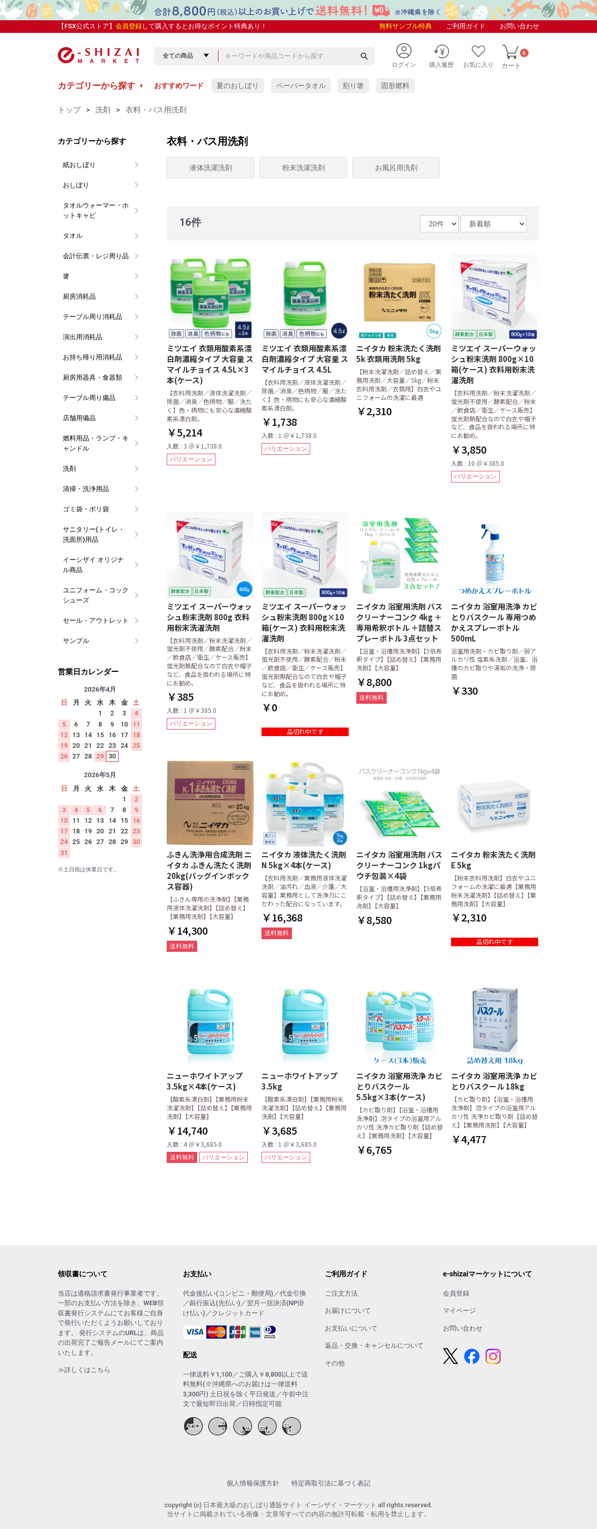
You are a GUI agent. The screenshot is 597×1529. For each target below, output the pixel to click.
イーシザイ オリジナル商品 (93, 565)
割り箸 (353, 86)
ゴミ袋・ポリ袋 (86, 509)
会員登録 (129, 26)
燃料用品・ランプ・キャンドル (96, 443)
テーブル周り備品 (89, 397)
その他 (335, 1363)
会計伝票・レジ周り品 (96, 256)
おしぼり (76, 185)
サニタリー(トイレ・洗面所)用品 (94, 534)
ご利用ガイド (466, 26)
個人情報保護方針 (253, 1483)
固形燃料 (395, 86)
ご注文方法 (341, 1293)
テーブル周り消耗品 (92, 316)
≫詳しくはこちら (84, 1370)
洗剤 (102, 109)
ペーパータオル (301, 86)
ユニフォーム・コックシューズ (96, 595)
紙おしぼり (79, 165)
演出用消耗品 (82, 337)
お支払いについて (351, 1328)
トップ (69, 109)
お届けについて (348, 1310)
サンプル (76, 641)
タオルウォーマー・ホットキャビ (96, 210)
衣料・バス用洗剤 (156, 109)
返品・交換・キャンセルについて (374, 1345)
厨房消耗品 (79, 296)
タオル (73, 235)
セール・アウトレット (96, 620)
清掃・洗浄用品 (86, 489)
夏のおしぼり (237, 86)
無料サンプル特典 (405, 26)
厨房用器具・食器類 (92, 377)
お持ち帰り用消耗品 (92, 357)
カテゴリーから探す (101, 86)
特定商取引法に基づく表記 (330, 1483)
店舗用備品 (79, 418)
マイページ (459, 1310)
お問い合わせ (519, 26)
